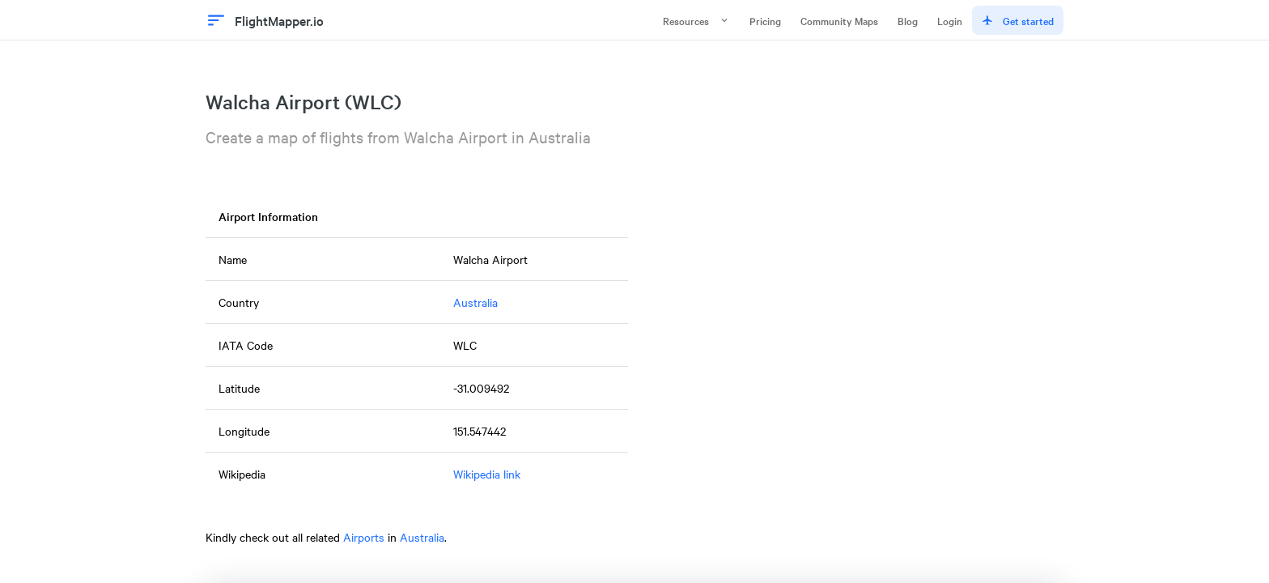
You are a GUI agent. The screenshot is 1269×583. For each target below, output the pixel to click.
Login (949, 20)
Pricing (765, 20)
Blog (908, 20)
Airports (363, 537)
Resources (696, 20)
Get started (1018, 20)
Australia (475, 302)
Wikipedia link (486, 474)
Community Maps (839, 20)
